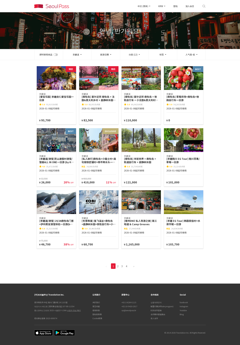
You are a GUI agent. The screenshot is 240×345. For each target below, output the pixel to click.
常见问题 (96, 306)
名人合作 (154, 318)
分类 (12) (133, 54)
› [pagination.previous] (133, 266)
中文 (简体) (143, 6)
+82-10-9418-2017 (129, 306)
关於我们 (96, 302)
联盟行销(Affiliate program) (162, 306)
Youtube (183, 310)
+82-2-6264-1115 (129, 302)
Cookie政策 (97, 318)
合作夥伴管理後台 (158, 314)
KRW (160, 6)
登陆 (175, 6)
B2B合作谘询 (156, 310)
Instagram (184, 306)
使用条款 (96, 310)
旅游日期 (104, 54)
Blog (182, 314)
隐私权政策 (97, 314)
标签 (161, 54)
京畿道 (76, 54)
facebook (184, 302)
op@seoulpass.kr (129, 310)
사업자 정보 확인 (74, 310)
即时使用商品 (45, 54)
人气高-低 (190, 54)
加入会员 (190, 6)
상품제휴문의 (156, 302)
